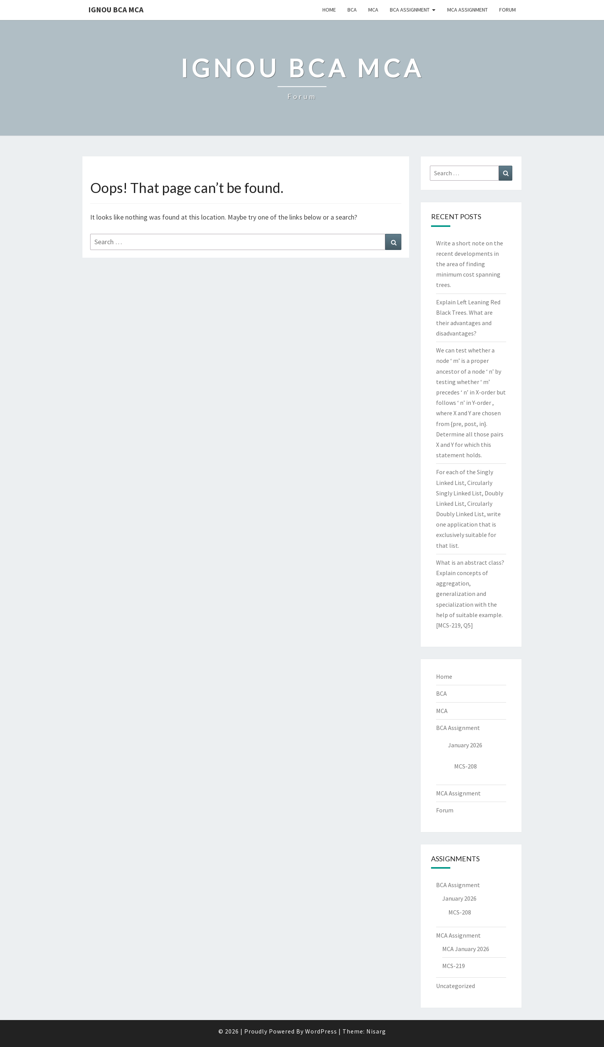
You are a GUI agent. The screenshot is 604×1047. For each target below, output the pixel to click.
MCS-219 (453, 966)
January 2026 (465, 745)
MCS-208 (465, 766)
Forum (507, 9)
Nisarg (376, 1031)
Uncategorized (455, 986)
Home (329, 9)
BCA (352, 9)
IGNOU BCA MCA (115, 9)
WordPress (321, 1031)
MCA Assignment (467, 9)
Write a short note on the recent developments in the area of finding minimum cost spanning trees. (469, 264)
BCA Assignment (410, 9)
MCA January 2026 (465, 949)
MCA (373, 9)
